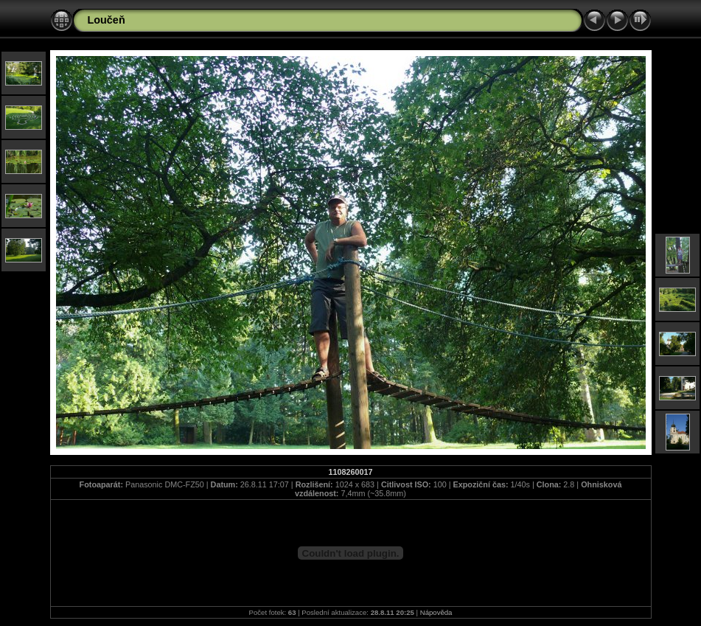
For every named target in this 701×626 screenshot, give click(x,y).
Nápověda (436, 612)
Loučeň (106, 20)
